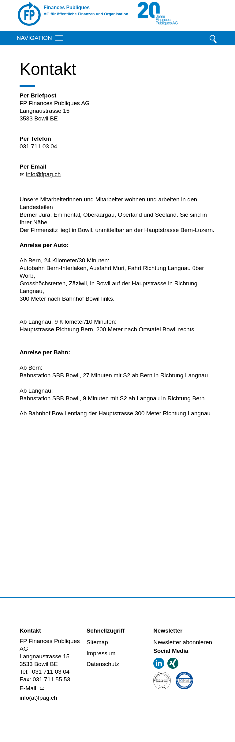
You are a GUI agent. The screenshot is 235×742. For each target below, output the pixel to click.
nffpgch (43, 174)
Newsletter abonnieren (182, 642)
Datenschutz (103, 664)
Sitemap (97, 642)
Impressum (101, 653)
